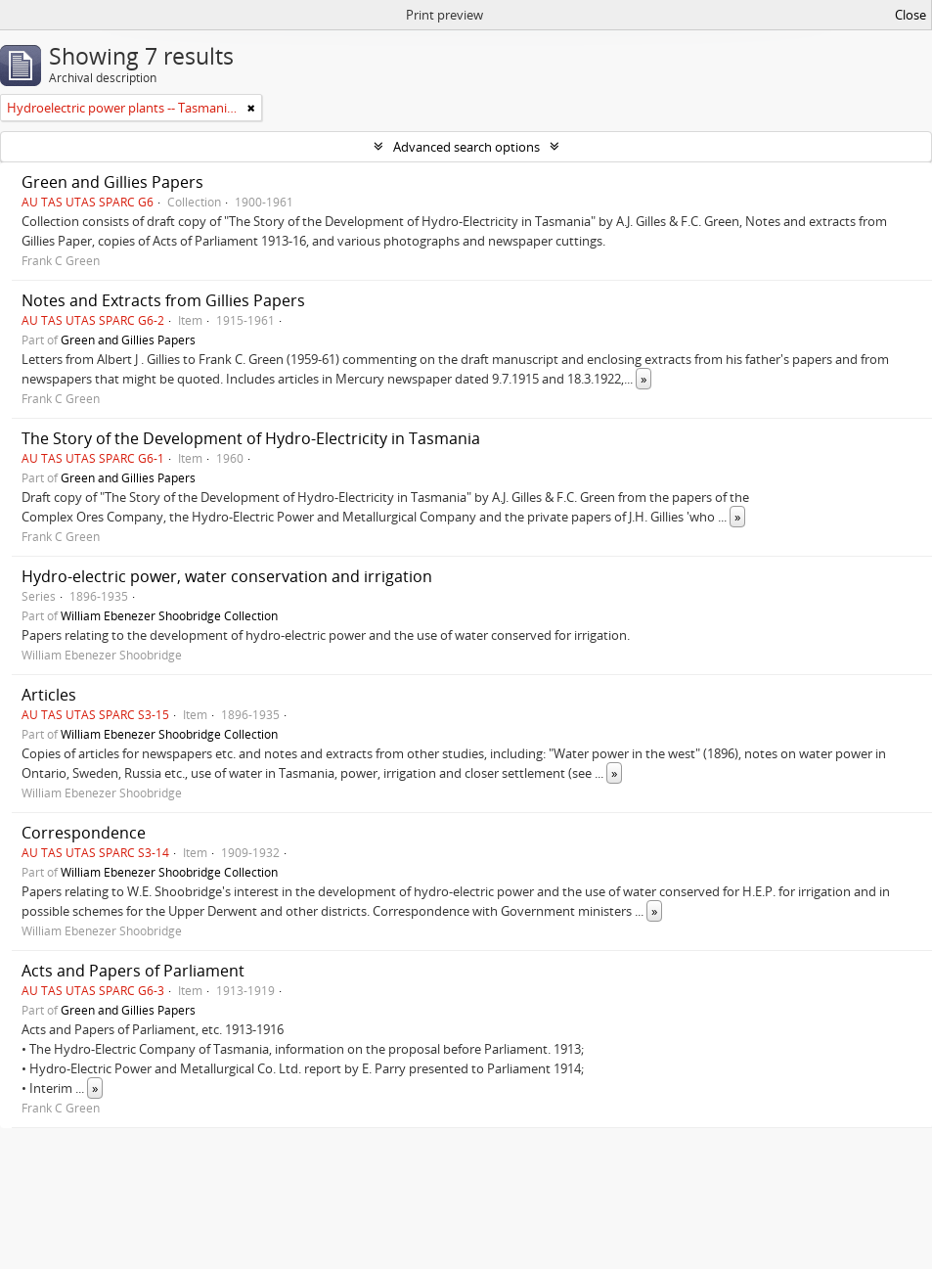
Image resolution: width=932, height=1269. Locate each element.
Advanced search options (466, 147)
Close (910, 14)
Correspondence (84, 832)
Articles (49, 694)
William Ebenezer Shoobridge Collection (169, 615)
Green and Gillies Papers (112, 182)
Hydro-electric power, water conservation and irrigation (227, 576)
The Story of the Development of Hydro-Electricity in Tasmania (251, 438)
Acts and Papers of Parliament (133, 970)
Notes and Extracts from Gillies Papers (163, 300)
